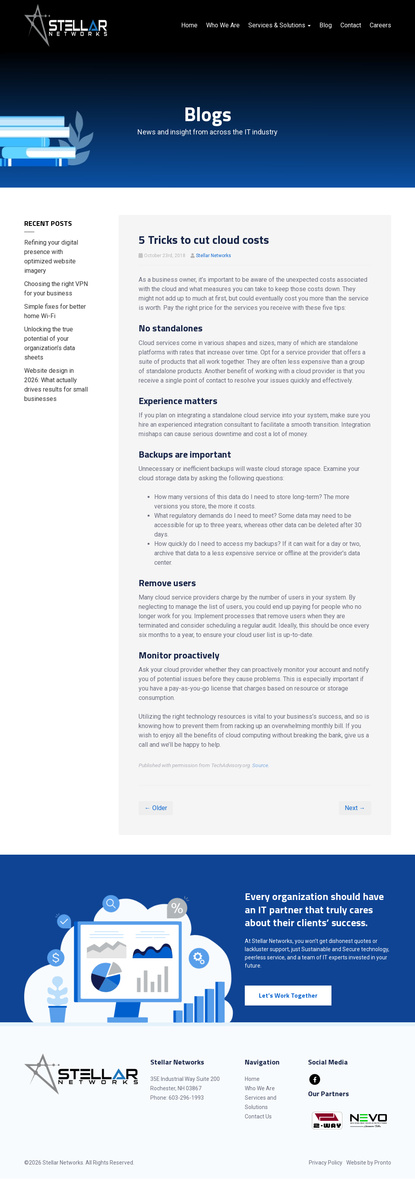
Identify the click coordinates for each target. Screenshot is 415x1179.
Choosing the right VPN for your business (56, 288)
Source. (260, 765)
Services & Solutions (279, 25)
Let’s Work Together (288, 995)
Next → (355, 808)
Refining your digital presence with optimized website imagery (51, 256)
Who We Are (223, 25)
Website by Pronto (368, 1162)
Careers (380, 25)
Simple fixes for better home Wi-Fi (55, 311)
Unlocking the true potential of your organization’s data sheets (49, 343)
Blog (325, 25)
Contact (350, 25)
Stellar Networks (213, 255)
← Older (155, 808)
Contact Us (258, 1116)
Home (189, 25)
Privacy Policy (325, 1162)
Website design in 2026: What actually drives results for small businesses (56, 385)
